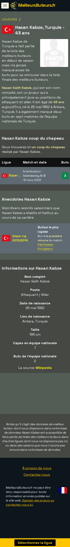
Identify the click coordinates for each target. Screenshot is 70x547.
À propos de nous (36, 475)
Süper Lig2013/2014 (20, 238)
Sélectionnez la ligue (35, 542)
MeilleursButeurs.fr (36, 5)
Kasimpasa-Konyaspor (46, 246)
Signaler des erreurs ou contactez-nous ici (30, 509)
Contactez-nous (37, 481)
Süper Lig (16, 175)
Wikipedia (44, 368)
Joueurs (9, 19)
